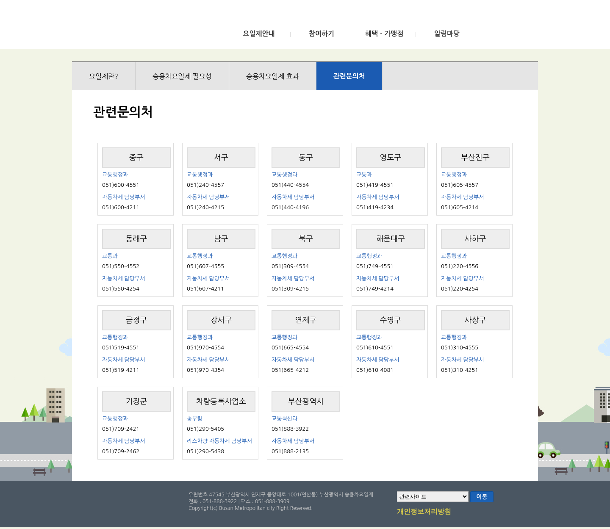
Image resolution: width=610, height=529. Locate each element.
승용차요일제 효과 (272, 76)
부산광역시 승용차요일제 (134, 27)
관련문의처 (349, 76)
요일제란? (103, 76)
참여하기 (321, 33)
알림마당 (447, 33)
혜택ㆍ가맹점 (384, 33)
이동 (481, 497)
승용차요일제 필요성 (182, 76)
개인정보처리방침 (424, 512)
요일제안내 (258, 33)
